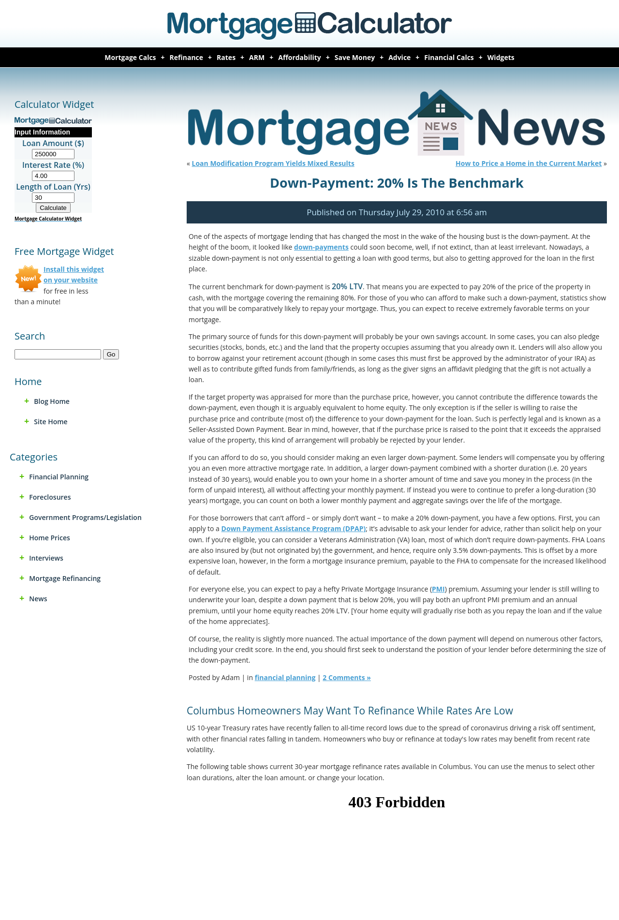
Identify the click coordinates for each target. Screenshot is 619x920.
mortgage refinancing (65, 578)
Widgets (501, 57)
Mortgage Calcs (130, 57)
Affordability (299, 57)
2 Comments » (346, 677)
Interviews (46, 558)
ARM (257, 57)
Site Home (50, 421)
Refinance (187, 57)
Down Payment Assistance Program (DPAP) (293, 528)
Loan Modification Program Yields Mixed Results (273, 163)
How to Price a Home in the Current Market (529, 163)
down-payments (321, 247)
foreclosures (50, 497)
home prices (49, 537)
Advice (399, 57)
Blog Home (52, 401)
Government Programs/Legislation (85, 517)
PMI (438, 589)
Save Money (355, 57)
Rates (226, 57)
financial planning (58, 476)
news (38, 598)
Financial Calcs (448, 57)
